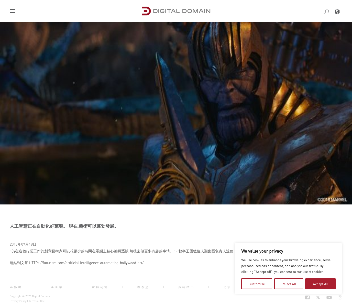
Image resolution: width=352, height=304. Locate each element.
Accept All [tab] (320, 283)
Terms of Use (37, 301)
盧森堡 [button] (143, 287)
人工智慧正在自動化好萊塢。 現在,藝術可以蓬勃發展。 (64, 226)
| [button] (36, 287)
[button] (13, 11)
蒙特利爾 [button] (100, 287)
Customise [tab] (257, 283)
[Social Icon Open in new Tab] (307, 297)
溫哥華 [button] (57, 287)
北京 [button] (227, 287)
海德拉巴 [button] (186, 287)
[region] (288, 268)
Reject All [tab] (289, 283)
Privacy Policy (18, 301)
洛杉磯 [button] (16, 287)
